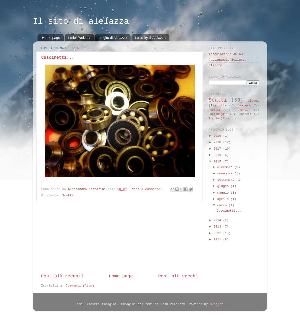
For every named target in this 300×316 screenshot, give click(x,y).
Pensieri (244, 114)
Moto (230, 118)
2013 (218, 226)
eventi (243, 110)
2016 (218, 155)
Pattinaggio (218, 114)
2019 (218, 136)
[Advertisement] (119, 237)
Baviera (244, 105)
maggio (224, 193)
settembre (226, 180)
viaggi (253, 101)
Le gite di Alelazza (112, 38)
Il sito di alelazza (81, 21)
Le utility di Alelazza (150, 38)
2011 (218, 239)
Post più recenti (62, 276)
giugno (224, 186)
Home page (51, 38)
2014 (218, 220)
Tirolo (214, 118)
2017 (218, 149)
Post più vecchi (178, 276)
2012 (218, 233)
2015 (218, 161)
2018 (218, 142)
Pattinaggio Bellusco (228, 60)
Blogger (216, 304)
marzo (223, 205)
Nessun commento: (148, 189)
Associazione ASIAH (226, 54)
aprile (224, 199)
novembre (225, 173)
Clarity (215, 65)
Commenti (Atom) (80, 285)
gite (222, 105)
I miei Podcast (79, 38)
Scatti (68, 195)
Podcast (215, 110)
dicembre (225, 167)
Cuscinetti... (57, 57)
